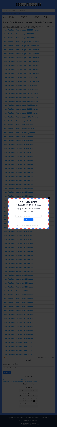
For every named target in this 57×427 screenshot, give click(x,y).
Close (49, 198)
